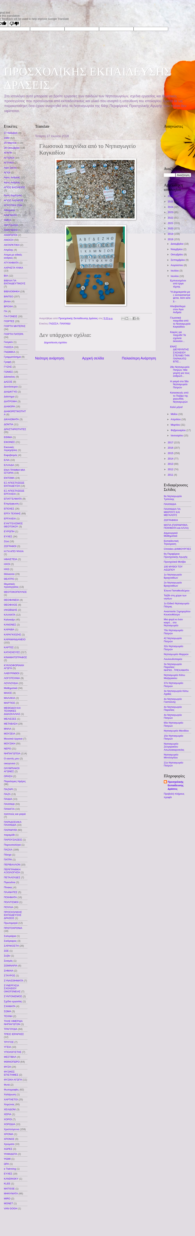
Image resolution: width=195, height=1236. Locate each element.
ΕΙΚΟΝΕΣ (9, 442)
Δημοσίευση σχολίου (55, 342)
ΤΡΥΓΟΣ (9, 1042)
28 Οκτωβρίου (12, 147)
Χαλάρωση (10, 1094)
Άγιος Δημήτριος (13, 195)
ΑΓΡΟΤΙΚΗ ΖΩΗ (13, 205)
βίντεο (7, 301)
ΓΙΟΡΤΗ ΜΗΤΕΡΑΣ (15, 326)
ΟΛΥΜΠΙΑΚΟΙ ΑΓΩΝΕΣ (12, 770)
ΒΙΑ (6, 275)
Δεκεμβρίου (177, 243)
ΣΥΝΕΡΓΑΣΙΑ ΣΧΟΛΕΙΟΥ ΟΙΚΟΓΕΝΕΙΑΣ (12, 988)
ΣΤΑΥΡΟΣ (9, 975)
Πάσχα (8, 854)
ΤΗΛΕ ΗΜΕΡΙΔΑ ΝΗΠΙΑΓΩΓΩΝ (13, 1022)
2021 (171, 223)
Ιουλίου (175, 270)
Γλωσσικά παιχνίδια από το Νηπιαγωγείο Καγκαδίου (180, 322)
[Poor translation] (14, 23)
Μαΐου (174, 414)
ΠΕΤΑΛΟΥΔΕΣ (12, 877)
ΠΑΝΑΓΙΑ (9, 808)
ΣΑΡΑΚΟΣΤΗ (11, 945)
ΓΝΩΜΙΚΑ (9, 352)
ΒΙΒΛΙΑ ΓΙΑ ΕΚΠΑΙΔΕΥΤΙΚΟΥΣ (14, 282)
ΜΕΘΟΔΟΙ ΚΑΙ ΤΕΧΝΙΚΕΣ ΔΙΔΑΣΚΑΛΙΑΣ (12, 710)
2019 (171, 233)
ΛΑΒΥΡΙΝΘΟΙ (11, 673)
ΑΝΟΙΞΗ (8, 239)
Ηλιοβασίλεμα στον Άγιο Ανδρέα (177, 309)
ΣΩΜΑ (7, 1011)
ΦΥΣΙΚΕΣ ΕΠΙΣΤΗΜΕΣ (11, 1073)
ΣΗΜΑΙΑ (8, 970)
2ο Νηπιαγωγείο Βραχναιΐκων (173, 584)
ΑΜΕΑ (7, 220)
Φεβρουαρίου (178, 430)
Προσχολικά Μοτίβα (175, 561)
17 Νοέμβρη (10, 132)
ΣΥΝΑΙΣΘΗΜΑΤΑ (13, 980)
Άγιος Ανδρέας (12, 182)
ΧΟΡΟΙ (8, 1119)
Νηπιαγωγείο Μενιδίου (176, 730)
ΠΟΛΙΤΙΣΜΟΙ (11, 902)
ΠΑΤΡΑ (8, 859)
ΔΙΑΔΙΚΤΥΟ (10, 391)
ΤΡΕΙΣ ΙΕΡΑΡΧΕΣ (14, 1034)
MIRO (7, 1198)
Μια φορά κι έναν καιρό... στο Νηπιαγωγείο (173, 622)
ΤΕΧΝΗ (8, 1016)
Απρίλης (8, 249)
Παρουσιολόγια (12, 844)
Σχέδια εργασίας (13, 1001)
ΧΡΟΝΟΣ (9, 1139)
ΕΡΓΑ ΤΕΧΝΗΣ (12, 513)
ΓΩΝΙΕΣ (8, 371)
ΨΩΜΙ (7, 1158)
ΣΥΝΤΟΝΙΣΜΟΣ (13, 996)
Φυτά (7, 1084)
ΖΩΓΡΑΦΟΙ (10, 546)
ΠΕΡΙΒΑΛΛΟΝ (12, 864)
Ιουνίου (175, 276)
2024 (171, 207)
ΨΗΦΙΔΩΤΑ (10, 1154)
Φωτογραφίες (11, 1089)
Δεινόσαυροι (11, 386)
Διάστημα (9, 396)
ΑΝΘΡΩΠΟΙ (10, 235)
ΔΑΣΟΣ (8, 381)
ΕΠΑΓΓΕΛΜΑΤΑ (13, 498)
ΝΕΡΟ (7, 748)
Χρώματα (9, 1144)
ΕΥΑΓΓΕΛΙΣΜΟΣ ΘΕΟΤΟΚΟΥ (13, 525)
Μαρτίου (176, 424)
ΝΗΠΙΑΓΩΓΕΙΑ (12, 753)
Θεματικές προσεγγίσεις (11, 585)
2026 (171, 196)
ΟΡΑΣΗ (8, 776)
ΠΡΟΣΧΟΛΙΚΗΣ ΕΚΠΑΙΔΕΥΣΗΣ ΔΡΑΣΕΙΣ (13, 915)
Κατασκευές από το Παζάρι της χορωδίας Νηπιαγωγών (179, 397)
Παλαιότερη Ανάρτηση (139, 358)
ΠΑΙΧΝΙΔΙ (65, 323)
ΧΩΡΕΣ (8, 1148)
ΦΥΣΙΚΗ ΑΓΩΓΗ (13, 1079)
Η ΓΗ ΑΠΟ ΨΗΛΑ (14, 551)
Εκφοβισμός (10, 455)
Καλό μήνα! (176, 407)
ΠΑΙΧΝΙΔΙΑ (170, 504)
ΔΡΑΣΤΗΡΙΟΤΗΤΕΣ (15, 429)
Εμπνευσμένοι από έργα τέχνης (178, 283)
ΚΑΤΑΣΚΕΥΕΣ (12, 652)
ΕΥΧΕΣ (8, 536)
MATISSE (9, 1188)
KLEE (7, 1183)
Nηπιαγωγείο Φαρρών (176, 654)
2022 (171, 217)
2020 (171, 228)
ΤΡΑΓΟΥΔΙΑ (10, 1029)
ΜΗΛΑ (7, 728)
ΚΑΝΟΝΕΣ (10, 624)
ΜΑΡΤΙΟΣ (9, 702)
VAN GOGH (10, 1208)
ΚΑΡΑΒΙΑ (9, 629)
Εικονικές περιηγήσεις (10, 449)
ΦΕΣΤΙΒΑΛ (10, 1056)
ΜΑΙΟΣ (8, 692)
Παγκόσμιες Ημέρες (15, 781)
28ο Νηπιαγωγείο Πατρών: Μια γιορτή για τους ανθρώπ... (180, 371)
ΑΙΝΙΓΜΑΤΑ (10, 215)
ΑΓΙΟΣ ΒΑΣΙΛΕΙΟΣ (14, 187)
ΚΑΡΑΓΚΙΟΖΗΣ (12, 634)
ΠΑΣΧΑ (8, 849)
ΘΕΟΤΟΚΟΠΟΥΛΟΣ (15, 591)
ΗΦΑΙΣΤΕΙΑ (10, 559)
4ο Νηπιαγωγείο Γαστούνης (173, 700)
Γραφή (7, 361)
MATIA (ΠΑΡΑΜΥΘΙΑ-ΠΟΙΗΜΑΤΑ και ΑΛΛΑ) (176, 526)
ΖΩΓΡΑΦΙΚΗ (171, 520)
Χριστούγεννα (11, 1129)
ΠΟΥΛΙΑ (8, 907)
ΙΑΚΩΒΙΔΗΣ (10, 609)
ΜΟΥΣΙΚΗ (9, 743)
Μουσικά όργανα (13, 738)
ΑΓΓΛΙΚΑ (9, 162)
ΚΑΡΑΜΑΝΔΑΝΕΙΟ (15, 639)
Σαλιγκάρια (10, 936)
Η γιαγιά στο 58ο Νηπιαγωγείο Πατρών (179, 384)
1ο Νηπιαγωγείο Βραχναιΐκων (173, 576)
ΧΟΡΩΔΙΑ (9, 1124)
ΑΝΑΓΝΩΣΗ (11, 229)
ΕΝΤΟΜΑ (9, 477)
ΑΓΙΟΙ (7, 172)
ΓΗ (5, 311)
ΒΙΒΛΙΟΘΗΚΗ (12, 291)
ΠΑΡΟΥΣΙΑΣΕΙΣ (13, 839)
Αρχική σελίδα (93, 358)
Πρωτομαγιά (11, 923)
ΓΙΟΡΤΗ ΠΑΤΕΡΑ (13, 334)
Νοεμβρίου (177, 249)
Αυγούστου (177, 265)
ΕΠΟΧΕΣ (9, 508)
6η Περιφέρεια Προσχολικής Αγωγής (176, 555)
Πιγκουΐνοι (9, 882)
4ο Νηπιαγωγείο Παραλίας (173, 708)
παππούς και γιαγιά (15, 814)
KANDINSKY (11, 1178)
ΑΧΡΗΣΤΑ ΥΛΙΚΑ (13, 267)
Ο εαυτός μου (11, 758)
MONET (8, 1203)
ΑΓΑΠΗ (8, 152)
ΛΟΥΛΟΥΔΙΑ (11, 683)
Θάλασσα (9, 574)
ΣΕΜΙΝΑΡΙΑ (11, 965)
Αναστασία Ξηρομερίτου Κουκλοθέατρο (177, 613)
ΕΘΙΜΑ (8, 437)
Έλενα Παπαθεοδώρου (176, 590)
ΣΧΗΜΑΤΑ (10, 1006)
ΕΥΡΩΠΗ (9, 531)
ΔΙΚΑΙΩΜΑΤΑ (11, 419)
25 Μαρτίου (10, 142)
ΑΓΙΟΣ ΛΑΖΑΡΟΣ (13, 200)
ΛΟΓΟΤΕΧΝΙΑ (12, 678)
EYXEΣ (8, 1173)
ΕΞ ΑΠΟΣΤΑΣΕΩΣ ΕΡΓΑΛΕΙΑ (14, 492)
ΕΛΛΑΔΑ (9, 465)
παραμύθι (9, 834)
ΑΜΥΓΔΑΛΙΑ (11, 225)
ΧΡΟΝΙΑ (8, 1134)
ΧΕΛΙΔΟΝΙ (10, 1109)
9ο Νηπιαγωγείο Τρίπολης (173, 498)
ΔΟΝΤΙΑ (8, 424)
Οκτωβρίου (177, 254)
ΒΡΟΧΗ (8, 306)
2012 (171, 469)
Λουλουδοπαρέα (173, 659)
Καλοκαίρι (9, 619)
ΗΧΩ (6, 569)
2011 (171, 474)
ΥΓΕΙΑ (7, 1046)
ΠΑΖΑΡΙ (8, 789)
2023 (171, 212)
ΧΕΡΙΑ (7, 1114)
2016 (171, 447)
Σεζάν (7, 955)
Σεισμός (8, 960)
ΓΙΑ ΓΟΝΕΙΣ (10, 316)
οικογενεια (9, 763)
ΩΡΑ (6, 1163)
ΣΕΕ (6, 950)
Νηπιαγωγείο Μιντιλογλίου (171, 756)
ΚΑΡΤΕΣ (9, 647)
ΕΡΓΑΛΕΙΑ (10, 518)
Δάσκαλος (9, 376)
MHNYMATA (11, 1193)
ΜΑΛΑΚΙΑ (9, 698)
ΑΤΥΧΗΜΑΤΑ (11, 262)
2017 (171, 442)
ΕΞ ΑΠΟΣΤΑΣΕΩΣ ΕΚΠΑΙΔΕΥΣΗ (14, 484)
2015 (171, 453)
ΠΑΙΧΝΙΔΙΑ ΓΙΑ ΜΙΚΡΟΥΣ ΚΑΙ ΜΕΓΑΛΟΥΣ (172, 512)
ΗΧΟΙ (7, 564)
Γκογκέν (8, 342)
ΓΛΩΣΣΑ (53, 323)
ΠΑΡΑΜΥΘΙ (10, 829)
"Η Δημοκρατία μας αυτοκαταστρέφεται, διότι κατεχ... (180, 296)
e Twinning (10, 1168)
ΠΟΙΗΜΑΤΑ (10, 897)
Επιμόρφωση (11, 503)
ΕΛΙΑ (7, 460)
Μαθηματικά (10, 688)
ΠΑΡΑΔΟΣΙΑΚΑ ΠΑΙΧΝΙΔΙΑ (12, 823)
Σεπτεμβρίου (178, 259)
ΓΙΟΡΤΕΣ (9, 321)
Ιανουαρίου (177, 435)
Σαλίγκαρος (10, 940)
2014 (171, 458)
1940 (7, 137)
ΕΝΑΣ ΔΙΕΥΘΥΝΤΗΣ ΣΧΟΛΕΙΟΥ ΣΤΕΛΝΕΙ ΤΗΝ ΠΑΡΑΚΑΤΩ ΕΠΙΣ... (179, 354)
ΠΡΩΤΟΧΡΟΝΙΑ (13, 928)
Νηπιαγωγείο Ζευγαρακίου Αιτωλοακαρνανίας (174, 746)
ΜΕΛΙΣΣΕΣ (10, 718)
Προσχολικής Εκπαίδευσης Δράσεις (176, 785)
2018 (171, 239)
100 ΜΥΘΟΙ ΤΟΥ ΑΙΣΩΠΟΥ (173, 568)
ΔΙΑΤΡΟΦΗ (10, 401)
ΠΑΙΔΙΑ (8, 799)
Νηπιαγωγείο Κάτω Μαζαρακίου (174, 676)
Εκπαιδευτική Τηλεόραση (171, 542)
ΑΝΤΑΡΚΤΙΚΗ (12, 244)
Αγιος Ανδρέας (12, 177)
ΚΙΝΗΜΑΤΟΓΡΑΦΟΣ (15, 657)
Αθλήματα (9, 210)
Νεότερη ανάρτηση (49, 358)
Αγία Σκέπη (10, 167)
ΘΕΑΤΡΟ (9, 578)
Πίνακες (8, 887)
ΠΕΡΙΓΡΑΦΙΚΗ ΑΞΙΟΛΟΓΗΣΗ (12, 871)
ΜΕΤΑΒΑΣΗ (10, 723)
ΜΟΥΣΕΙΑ (9, 733)
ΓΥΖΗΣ (8, 366)
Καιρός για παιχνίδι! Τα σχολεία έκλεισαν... (178, 337)
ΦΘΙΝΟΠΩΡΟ (12, 1061)
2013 (171, 463)
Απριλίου (176, 419)
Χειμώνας (9, 1104)
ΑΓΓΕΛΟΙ (9, 157)
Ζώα (6, 541)
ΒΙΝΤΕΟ (8, 296)
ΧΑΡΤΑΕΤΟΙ (11, 1099)
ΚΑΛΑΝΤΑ (9, 614)
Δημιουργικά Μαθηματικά (171, 534)
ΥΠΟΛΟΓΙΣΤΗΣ (12, 1052)
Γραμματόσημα (12, 356)
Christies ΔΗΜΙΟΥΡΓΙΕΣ (177, 548)
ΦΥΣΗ (7, 1066)
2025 (171, 201)
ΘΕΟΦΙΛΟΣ (10, 604)
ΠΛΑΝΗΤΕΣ (11, 892)
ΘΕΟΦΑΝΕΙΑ (11, 599)
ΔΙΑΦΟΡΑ (9, 406)
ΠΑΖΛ (7, 794)
